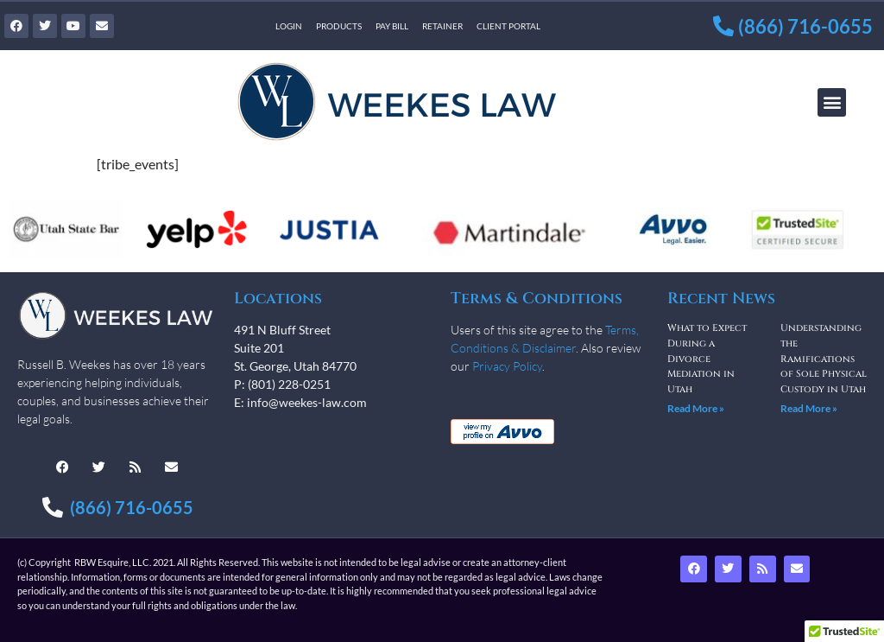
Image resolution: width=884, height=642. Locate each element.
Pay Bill (392, 26)
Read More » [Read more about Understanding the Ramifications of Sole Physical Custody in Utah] (808, 408)
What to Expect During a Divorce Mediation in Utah (707, 358)
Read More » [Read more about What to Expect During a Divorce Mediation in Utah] (695, 408)
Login (288, 26)
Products (339, 26)
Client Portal (508, 26)
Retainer (442, 26)
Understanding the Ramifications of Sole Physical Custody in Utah (823, 358)
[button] (832, 102)
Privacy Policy (507, 366)
